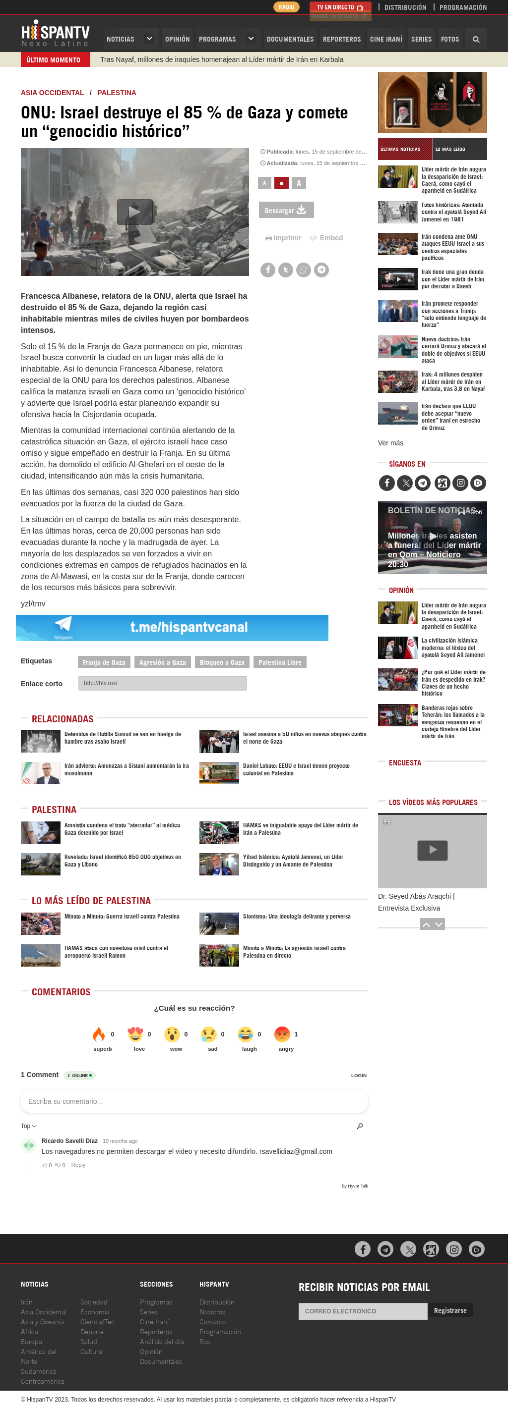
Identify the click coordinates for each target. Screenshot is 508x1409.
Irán (27, 1301)
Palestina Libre (280, 661)
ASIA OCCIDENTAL (52, 93)
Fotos (450, 38)
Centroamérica (42, 1380)
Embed (326, 238)
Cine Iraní (386, 38)
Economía (95, 1311)
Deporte (92, 1331)
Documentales (290, 38)
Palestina (117, 93)
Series (421, 38)
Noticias (120, 38)
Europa (31, 1341)
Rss (204, 1341)
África (29, 1331)
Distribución (405, 6)
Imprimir (283, 238)
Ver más (390, 443)
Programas (217, 38)
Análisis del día (162, 1341)
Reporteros (342, 38)
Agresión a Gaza (162, 661)
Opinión (151, 1351)
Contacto (212, 1321)
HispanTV (55, 32)
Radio (283, 6)
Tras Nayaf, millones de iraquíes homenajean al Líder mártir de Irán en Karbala (222, 59)
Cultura (91, 1351)
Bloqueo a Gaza (222, 661)
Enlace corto (42, 684)
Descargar (286, 210)
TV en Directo (340, 6)
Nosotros (212, 1311)
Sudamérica (39, 1370)
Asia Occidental (43, 1311)
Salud (88, 1341)
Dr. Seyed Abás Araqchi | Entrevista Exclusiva (416, 902)
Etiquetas (36, 661)
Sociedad (94, 1301)
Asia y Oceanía (42, 1321)
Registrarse (450, 1309)
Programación (463, 6)
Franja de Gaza (104, 661)
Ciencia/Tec (97, 1321)
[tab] (405, 149)
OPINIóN (177, 38)
